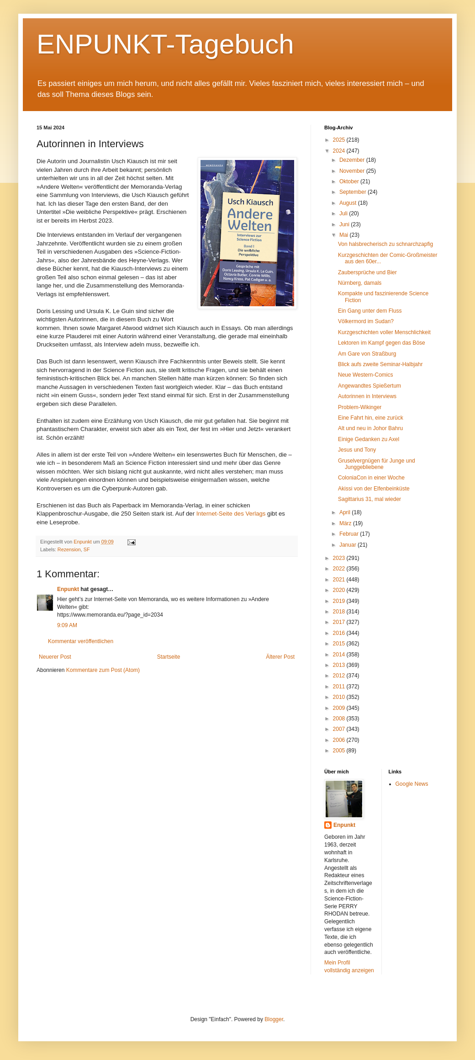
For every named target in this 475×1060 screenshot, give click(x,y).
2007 (340, 729)
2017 (340, 622)
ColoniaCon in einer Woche (371, 477)
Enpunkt (68, 589)
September (353, 192)
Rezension (69, 549)
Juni (345, 224)
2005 (340, 750)
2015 (340, 643)
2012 (340, 675)
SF (87, 549)
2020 (340, 590)
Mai (344, 235)
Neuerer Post (55, 657)
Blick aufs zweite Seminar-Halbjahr (380, 364)
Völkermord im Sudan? (366, 321)
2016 (340, 633)
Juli (344, 213)
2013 (340, 665)
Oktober (349, 181)
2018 (340, 611)
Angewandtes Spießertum (369, 386)
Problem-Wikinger (359, 407)
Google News (412, 784)
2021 (340, 579)
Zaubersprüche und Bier (367, 272)
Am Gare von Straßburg (367, 354)
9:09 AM (67, 625)
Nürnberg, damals (359, 283)
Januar (348, 545)
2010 (340, 697)
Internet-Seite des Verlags (231, 513)
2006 (340, 740)
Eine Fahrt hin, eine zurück (370, 418)
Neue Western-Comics (365, 375)
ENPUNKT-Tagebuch (165, 44)
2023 (340, 558)
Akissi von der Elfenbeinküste (374, 488)
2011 (340, 686)
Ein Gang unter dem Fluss (369, 311)
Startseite (168, 657)
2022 (340, 568)
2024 (340, 151)
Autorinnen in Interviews (367, 396)
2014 (340, 654)
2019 (340, 601)
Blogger (273, 1019)
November (352, 171)
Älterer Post (280, 657)
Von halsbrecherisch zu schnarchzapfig (385, 244)
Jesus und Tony (357, 450)
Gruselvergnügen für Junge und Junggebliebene (376, 464)
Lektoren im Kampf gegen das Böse (381, 343)
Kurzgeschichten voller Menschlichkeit (384, 332)
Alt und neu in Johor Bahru (370, 428)
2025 (340, 140)
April (345, 512)
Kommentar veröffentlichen (80, 641)
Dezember (352, 160)
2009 (340, 708)
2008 (340, 718)
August (348, 203)
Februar (349, 534)
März (346, 523)
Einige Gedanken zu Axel (368, 439)
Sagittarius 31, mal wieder (369, 499)
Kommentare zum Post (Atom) (103, 670)
